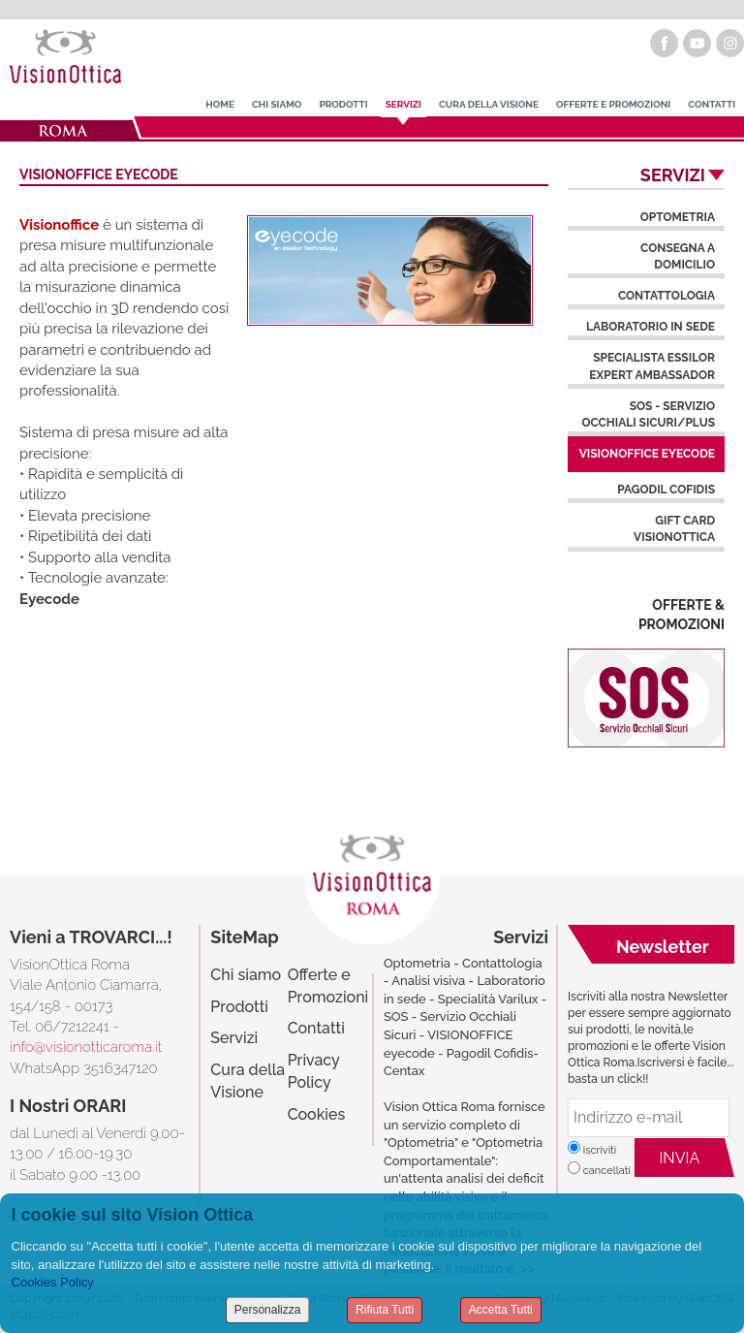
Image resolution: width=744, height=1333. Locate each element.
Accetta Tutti (501, 1310)
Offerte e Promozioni (613, 104)
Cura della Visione (489, 104)
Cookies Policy (53, 1282)
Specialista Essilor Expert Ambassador (652, 366)
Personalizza (267, 1310)
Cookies (317, 1114)
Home (219, 104)
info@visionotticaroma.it (86, 1047)
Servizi (403, 104)
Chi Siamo (277, 104)
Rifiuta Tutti (385, 1310)
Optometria (677, 217)
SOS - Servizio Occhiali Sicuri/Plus (648, 414)
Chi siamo (245, 975)
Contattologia (666, 295)
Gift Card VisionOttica (674, 529)
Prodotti (343, 104)
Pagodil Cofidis (666, 489)
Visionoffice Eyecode (647, 453)
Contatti (711, 104)
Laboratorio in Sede (650, 326)
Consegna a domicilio (677, 256)
